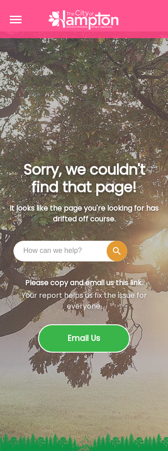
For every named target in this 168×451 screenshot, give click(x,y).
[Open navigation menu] (15, 19)
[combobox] (72, 251)
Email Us (84, 338)
